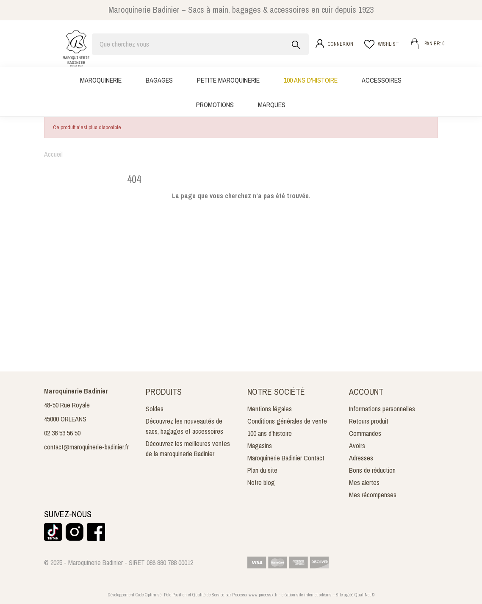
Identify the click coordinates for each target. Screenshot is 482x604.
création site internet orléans (307, 595)
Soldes (154, 408)
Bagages (159, 80)
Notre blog (261, 482)
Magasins (259, 445)
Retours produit (368, 421)
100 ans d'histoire (311, 80)
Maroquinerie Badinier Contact (285, 458)
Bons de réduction (372, 470)
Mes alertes (364, 482)
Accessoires (382, 80)
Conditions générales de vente (287, 421)
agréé (348, 595)
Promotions (215, 104)
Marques (271, 104)
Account (366, 391)
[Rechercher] (200, 44)
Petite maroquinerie (228, 80)
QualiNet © (364, 595)
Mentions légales (269, 408)
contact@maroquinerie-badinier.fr (86, 447)
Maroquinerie (101, 80)
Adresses (361, 458)
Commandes (365, 433)
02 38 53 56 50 (62, 433)
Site (339, 595)
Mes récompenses (372, 494)
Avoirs (357, 445)
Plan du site (262, 470)
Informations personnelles (382, 408)
